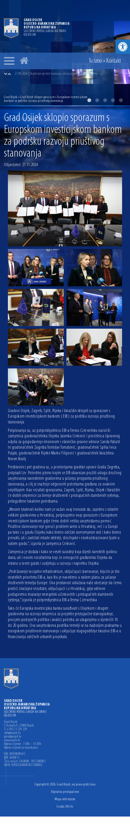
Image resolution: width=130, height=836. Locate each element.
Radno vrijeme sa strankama (21, 748)
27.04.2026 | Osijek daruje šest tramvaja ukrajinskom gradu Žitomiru (56, 74)
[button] (122, 46)
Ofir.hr (70, 807)
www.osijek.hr (12, 740)
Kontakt (113, 61)
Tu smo (95, 61)
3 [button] (105, 100)
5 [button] (120, 100)
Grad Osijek (10, 97)
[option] (70, 74)
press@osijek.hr (13, 737)
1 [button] (89, 100)
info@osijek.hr (12, 733)
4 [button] (112, 100)
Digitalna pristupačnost (65, 792)
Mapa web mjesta (65, 799)
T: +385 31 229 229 (15, 729)
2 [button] (97, 100)
